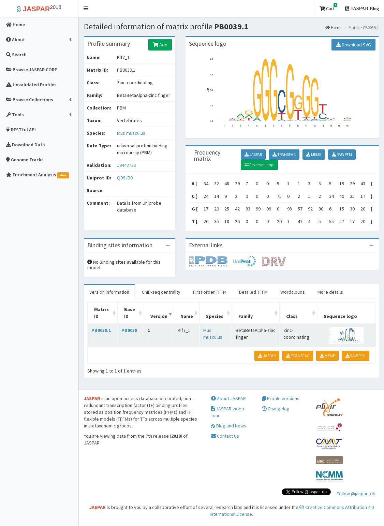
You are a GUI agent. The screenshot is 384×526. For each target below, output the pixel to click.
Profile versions (280, 398)
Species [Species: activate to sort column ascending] (214, 316)
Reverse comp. (259, 164)
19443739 (126, 165)
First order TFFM (209, 292)
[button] (85, 8)
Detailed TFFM (253, 292)
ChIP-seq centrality (161, 292)
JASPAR (253, 154)
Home (333, 27)
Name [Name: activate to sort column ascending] (186, 316)
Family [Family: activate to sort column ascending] (245, 316)
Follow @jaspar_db (356, 494)
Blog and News (228, 426)
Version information (109, 292)
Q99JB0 (125, 178)
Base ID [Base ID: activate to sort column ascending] (129, 312)
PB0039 (129, 330)
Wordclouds (292, 292)
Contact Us (225, 436)
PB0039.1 (101, 330)
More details (330, 292)
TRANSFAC (284, 154)
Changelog (276, 409)
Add (160, 45)
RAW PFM (342, 154)
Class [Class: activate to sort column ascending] (292, 316)
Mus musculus (131, 133)
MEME (313, 154)
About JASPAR (228, 398)
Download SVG (353, 45)
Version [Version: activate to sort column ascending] (158, 316)
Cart (328, 7)
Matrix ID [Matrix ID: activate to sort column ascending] (101, 312)
